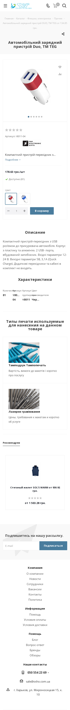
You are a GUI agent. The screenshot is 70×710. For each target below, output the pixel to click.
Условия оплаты (35, 619)
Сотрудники (35, 584)
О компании (35, 573)
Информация (35, 608)
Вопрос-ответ (35, 645)
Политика (35, 599)
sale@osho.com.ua (38, 681)
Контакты (35, 594)
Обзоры (35, 655)
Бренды (35, 650)
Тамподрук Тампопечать (27, 365)
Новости (35, 579)
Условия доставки (35, 625)
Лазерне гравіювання (24, 411)
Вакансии (35, 589)
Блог (35, 640)
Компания (35, 567)
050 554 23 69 (36, 672)
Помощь (35, 614)
